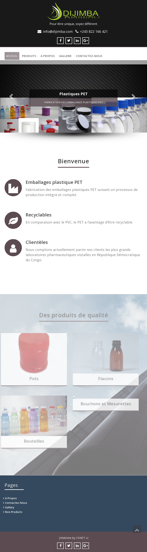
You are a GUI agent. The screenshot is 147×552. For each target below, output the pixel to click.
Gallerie (65, 56)
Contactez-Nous (89, 56)
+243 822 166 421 (94, 31)
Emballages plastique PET (54, 182)
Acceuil (12, 56)
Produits (29, 56)
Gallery (9, 507)
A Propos (48, 56)
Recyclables (38, 215)
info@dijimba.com (58, 31)
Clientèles (37, 242)
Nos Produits (13, 512)
